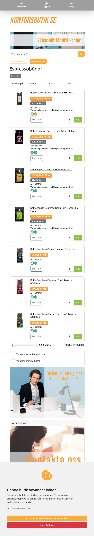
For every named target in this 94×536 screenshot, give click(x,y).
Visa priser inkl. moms (28, 360)
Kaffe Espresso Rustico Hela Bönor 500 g (51, 169)
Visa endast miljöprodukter (31, 354)
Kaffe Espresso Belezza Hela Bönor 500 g (52, 131)
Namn (33, 83)
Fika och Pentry (18, 61)
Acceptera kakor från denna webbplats (47, 518)
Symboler (15, 76)
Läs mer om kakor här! (19, 508)
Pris (70, 83)
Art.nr (52, 83)
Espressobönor (38, 61)
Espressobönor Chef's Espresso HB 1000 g (52, 92)
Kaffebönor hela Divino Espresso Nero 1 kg (52, 249)
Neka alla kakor (47, 525)
